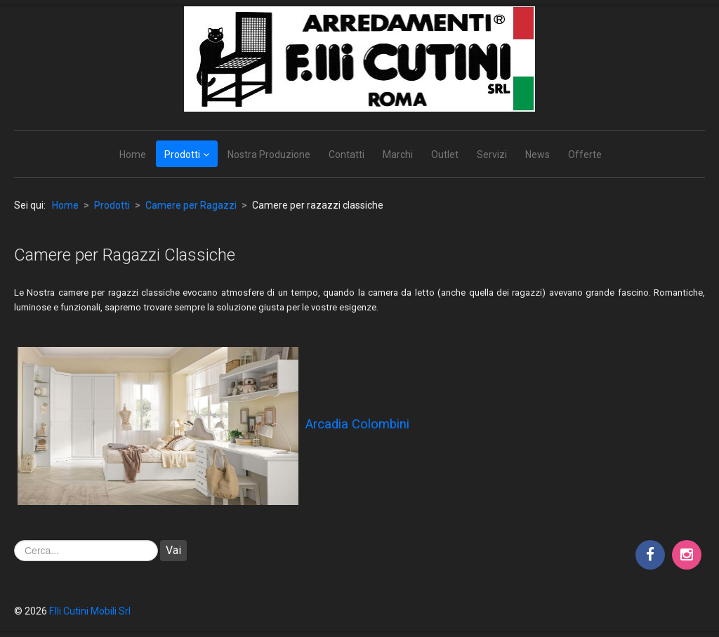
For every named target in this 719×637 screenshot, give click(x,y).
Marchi (398, 154)
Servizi (492, 154)
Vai (173, 550)
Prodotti (182, 154)
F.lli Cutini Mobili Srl (90, 611)
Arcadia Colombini (357, 424)
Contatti (346, 154)
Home (132, 154)
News (537, 154)
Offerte (585, 154)
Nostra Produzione (268, 154)
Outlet (445, 154)
